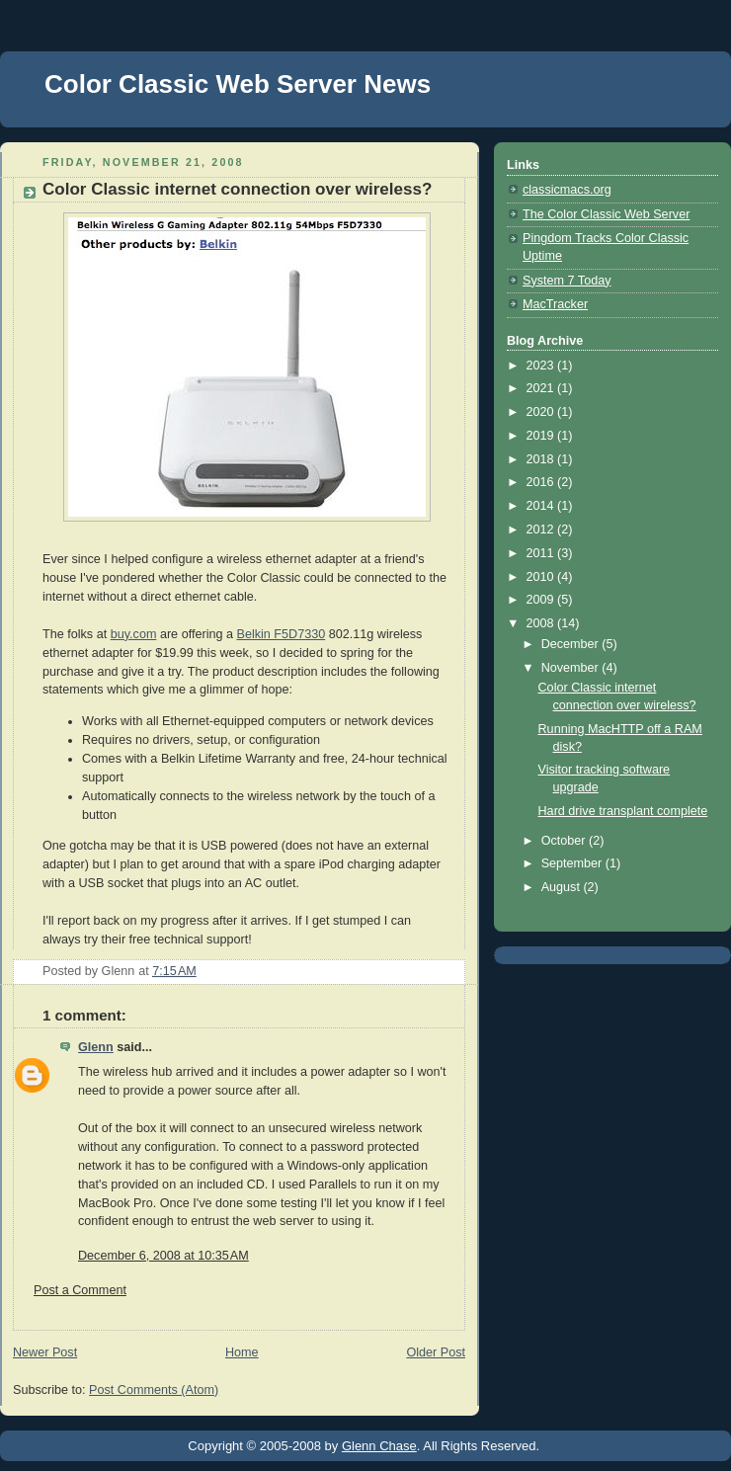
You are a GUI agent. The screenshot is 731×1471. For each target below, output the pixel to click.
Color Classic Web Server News (237, 84)
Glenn (96, 1047)
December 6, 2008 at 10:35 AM (163, 1256)
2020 (542, 412)
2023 (542, 365)
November (572, 668)
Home (242, 1352)
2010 (542, 577)
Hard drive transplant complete (623, 811)
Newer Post (45, 1352)
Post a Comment (80, 1290)
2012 (542, 529)
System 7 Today (566, 280)
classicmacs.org (567, 190)
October (565, 841)
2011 (542, 553)
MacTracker (555, 304)
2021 (542, 388)
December (572, 644)
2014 (542, 506)
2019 (542, 436)
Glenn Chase (379, 1445)
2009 (542, 600)
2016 (542, 482)
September (573, 863)
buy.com (134, 634)
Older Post (435, 1352)
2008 (542, 623)
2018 (542, 459)
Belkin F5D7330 (281, 634)
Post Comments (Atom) (153, 1390)
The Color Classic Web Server (606, 214)
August (562, 887)
